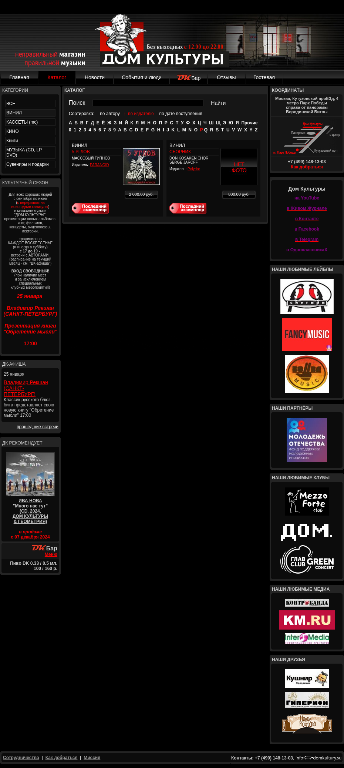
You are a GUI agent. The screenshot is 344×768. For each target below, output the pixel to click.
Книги (12, 140)
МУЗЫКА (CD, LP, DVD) (24, 152)
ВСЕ (10, 103)
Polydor (194, 169)
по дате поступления (180, 113)
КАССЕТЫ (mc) (22, 122)
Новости (95, 77)
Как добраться (307, 167)
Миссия (92, 757)
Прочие (249, 122)
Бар (189, 78)
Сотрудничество (21, 757)
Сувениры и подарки (27, 164)
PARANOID (99, 165)
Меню (51, 554)
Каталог (57, 77)
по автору (110, 113)
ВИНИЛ (14, 112)
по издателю (141, 113)
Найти (218, 103)
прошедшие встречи (37, 426)
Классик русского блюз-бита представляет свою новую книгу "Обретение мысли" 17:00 (29, 407)
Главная (19, 77)
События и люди (142, 77)
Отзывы (226, 77)
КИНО (12, 131)
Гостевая (264, 77)
